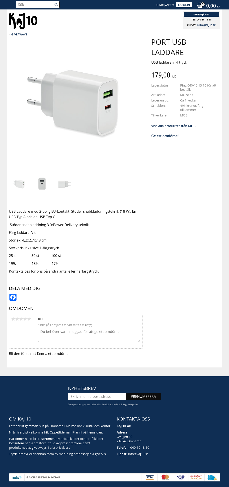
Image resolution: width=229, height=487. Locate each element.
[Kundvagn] (207, 6)
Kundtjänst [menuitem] (164, 5)
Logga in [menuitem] (184, 5)
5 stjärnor (29, 319)
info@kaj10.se (206, 25)
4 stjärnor (25, 319)
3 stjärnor (21, 319)
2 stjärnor (17, 319)
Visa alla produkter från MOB (173, 126)
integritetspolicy (130, 404)
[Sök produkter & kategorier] (38, 4)
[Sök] (56, 4)
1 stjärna (13, 319)
